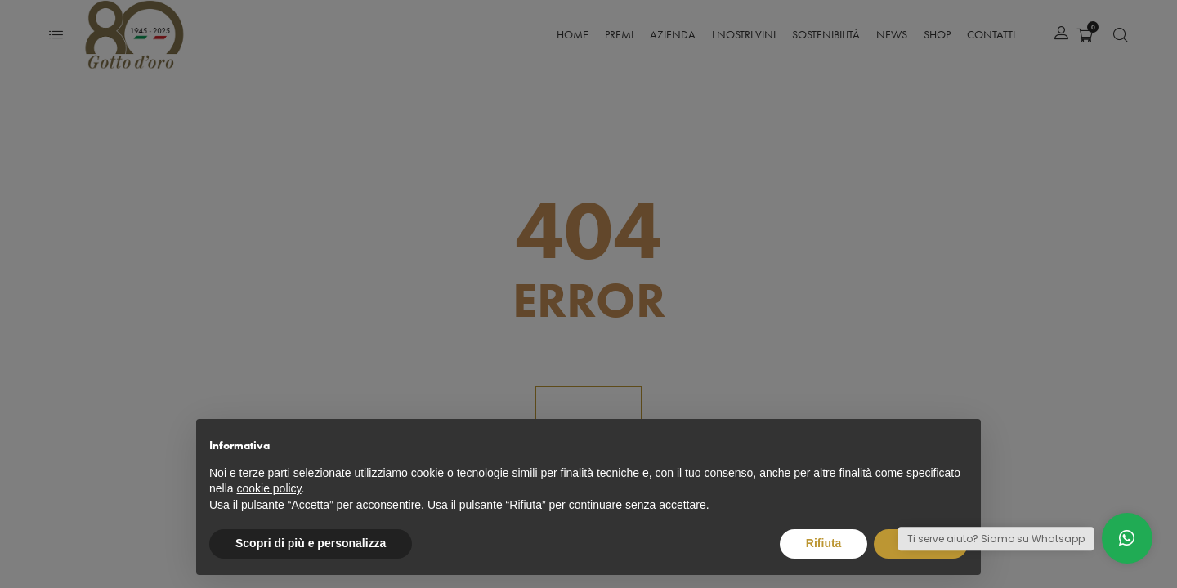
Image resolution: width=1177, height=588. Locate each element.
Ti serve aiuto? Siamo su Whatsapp (996, 539)
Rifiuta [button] (824, 543)
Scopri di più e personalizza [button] (310, 543)
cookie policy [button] (268, 488)
